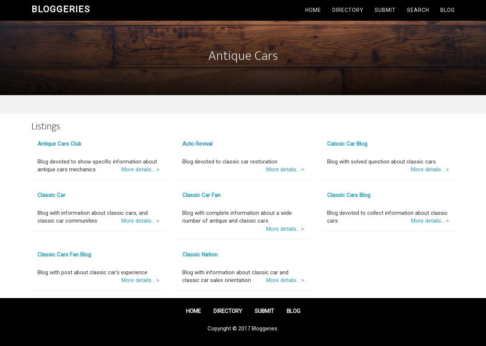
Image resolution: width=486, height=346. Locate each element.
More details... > (140, 169)
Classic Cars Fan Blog (64, 254)
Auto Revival (197, 143)
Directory (347, 10)
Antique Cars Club (59, 143)
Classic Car (51, 195)
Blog (447, 10)
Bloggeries (61, 9)
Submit (385, 10)
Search (418, 10)
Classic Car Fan (201, 195)
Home (313, 10)
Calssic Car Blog (347, 143)
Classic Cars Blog (348, 195)
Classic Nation (200, 254)
